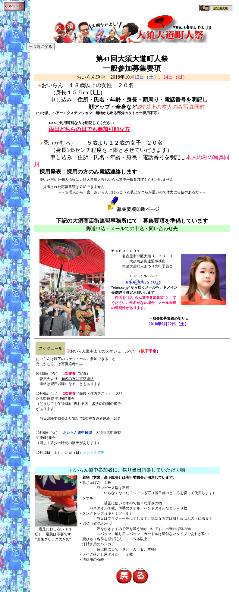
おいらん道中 (94, 452)
